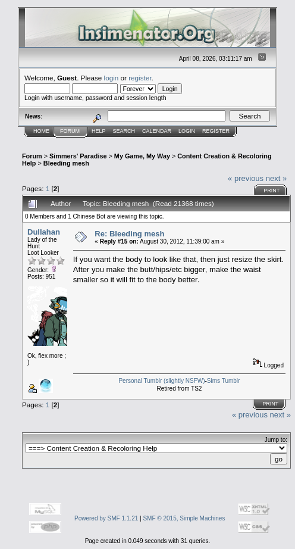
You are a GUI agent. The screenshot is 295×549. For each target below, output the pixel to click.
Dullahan (43, 231)
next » (276, 178)
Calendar (156, 131)
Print (271, 191)
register (139, 78)
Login (186, 131)
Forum (70, 131)
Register (216, 131)
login (111, 78)
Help (99, 131)
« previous (245, 178)
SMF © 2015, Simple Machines (184, 518)
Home (41, 131)
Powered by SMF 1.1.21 (106, 518)
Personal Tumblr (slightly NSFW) (161, 381)
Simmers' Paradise (77, 156)
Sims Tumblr (223, 381)
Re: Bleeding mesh (129, 233)
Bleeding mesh (66, 163)
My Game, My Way (142, 156)
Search (124, 131)
